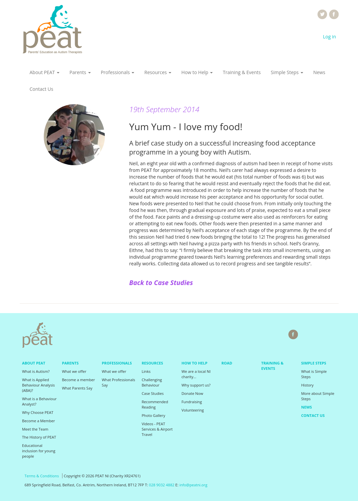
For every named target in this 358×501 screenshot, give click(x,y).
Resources (157, 72)
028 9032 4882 (161, 484)
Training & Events (241, 72)
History (307, 385)
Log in (329, 36)
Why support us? (196, 385)
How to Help (197, 72)
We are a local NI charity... (196, 374)
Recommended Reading (155, 404)
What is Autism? (36, 371)
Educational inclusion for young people (38, 451)
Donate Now (192, 393)
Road (226, 362)
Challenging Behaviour (152, 382)
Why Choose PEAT (37, 412)
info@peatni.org (193, 484)
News (319, 72)
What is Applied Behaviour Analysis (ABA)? (38, 385)
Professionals (118, 72)
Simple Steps (287, 72)
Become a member (78, 379)
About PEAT (44, 72)
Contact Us (41, 89)
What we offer (74, 371)
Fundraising (192, 401)
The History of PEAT (39, 437)
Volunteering (193, 410)
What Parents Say (77, 388)
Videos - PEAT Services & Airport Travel (157, 429)
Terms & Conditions (42, 475)
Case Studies (153, 393)
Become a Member (38, 420)
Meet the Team (35, 429)
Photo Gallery (153, 415)
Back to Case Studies (161, 282)
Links (146, 371)
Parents (80, 72)
